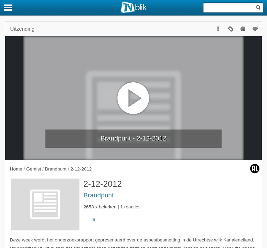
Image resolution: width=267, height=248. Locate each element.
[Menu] (8, 7)
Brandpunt (99, 195)
